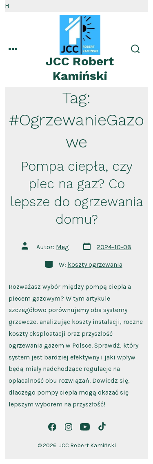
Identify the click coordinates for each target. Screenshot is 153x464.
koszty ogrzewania (95, 264)
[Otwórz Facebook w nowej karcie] (52, 427)
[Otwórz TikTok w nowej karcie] (101, 427)
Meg (62, 247)
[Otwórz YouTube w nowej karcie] (85, 427)
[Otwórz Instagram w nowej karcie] (68, 427)
